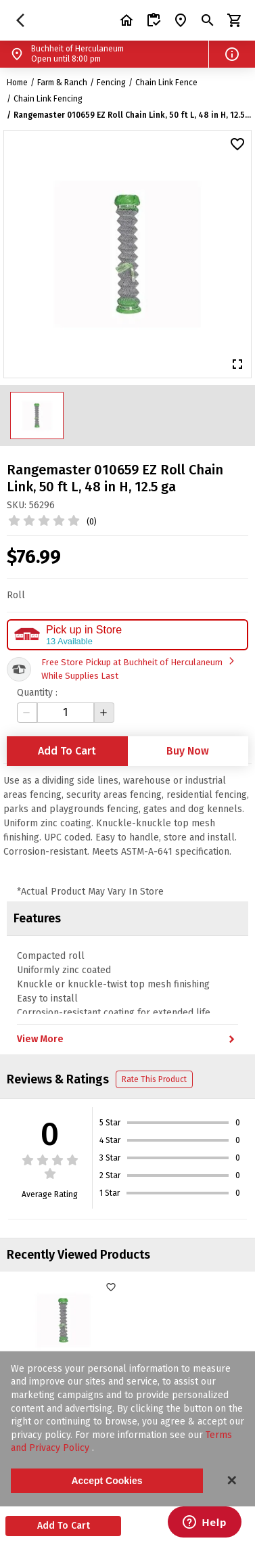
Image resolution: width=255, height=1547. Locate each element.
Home (17, 82)
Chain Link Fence (166, 82)
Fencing (111, 82)
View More (127, 1039)
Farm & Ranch (62, 82)
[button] (232, 54)
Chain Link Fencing (48, 99)
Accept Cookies (106, 1480)
